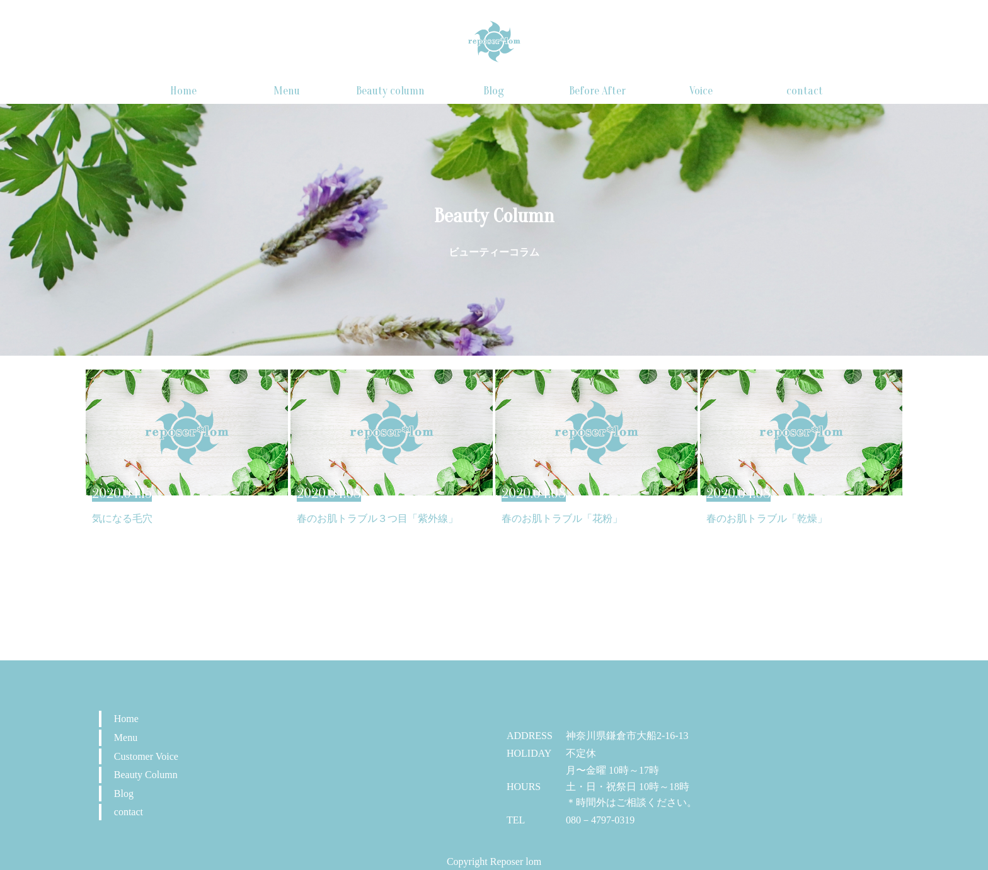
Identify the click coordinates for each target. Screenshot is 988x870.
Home (183, 91)
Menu (286, 91)
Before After (597, 91)
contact (804, 91)
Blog (493, 91)
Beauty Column (146, 774)
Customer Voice (146, 756)
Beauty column (390, 91)
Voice (701, 91)
